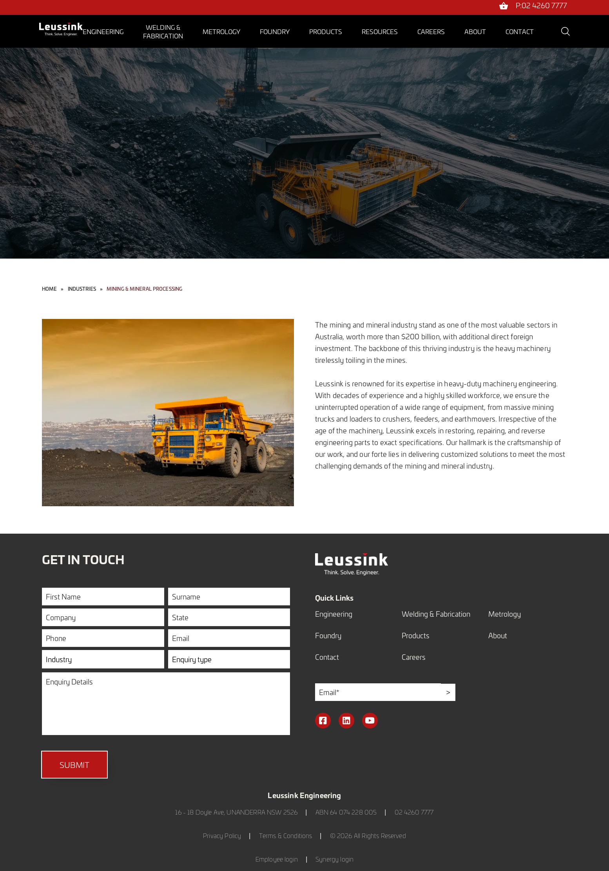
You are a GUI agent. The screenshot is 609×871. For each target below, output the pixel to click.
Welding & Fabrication (436, 614)
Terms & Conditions (285, 835)
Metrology (221, 31)
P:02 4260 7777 (541, 6)
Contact (520, 31)
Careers (431, 31)
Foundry (275, 31)
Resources (380, 31)
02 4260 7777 (414, 812)
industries (82, 289)
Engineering (103, 31)
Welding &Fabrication (163, 31)
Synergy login (334, 859)
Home (49, 289)
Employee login (277, 859)
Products (325, 31)
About (475, 31)
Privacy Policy (222, 835)
